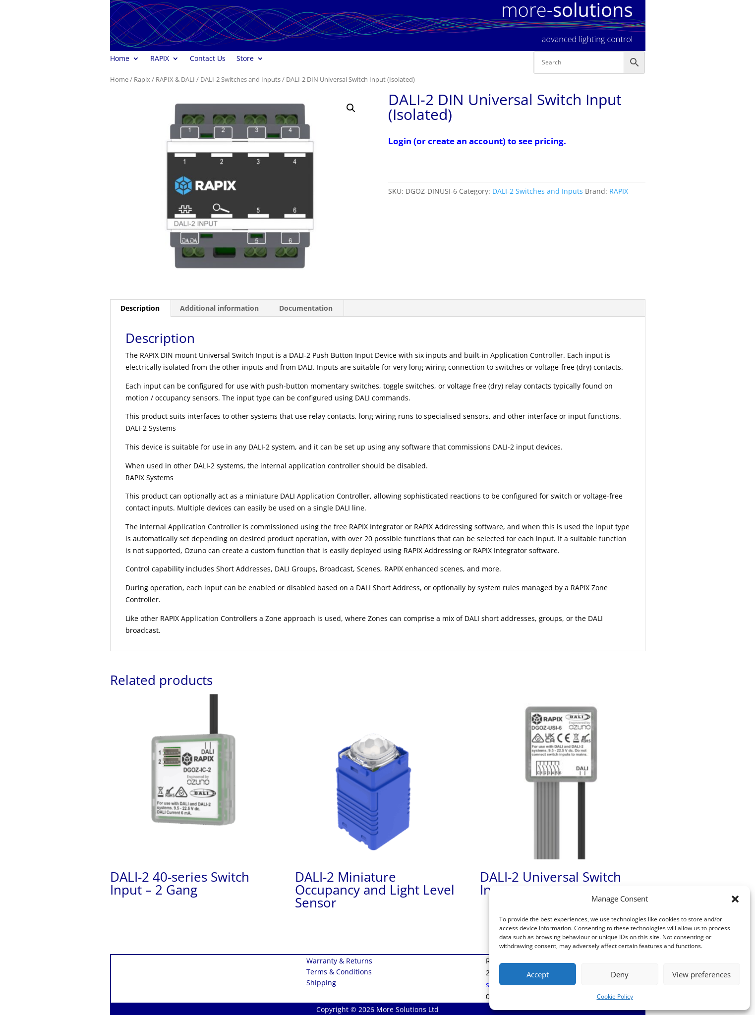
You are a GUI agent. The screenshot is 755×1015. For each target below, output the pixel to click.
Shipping (321, 983)
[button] (735, 899)
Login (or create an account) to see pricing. (477, 141)
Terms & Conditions (339, 972)
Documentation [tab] (306, 308)
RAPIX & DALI (175, 79)
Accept (537, 974)
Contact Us (208, 59)
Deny (620, 974)
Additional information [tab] (219, 308)
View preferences (701, 974)
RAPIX (159, 59)
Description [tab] (140, 308)
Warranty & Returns (339, 961)
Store (245, 59)
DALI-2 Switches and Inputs (240, 79)
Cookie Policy (615, 996)
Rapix (142, 79)
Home (119, 59)
